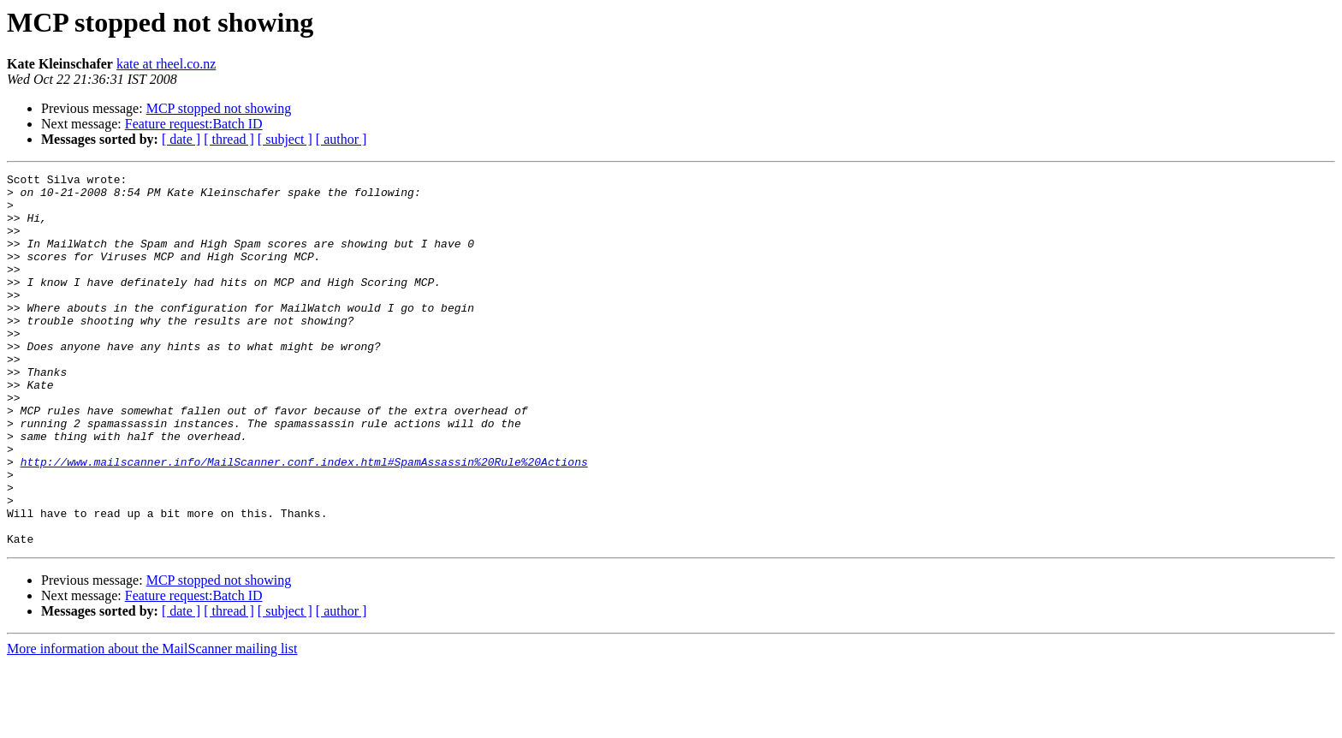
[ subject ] (285, 139)
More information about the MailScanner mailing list (152, 723)
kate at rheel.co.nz (166, 64)
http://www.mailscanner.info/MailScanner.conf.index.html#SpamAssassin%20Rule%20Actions (304, 520)
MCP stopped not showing (219, 108)
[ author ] (341, 139)
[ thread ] (229, 139)
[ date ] (181, 139)
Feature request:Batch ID (194, 123)
